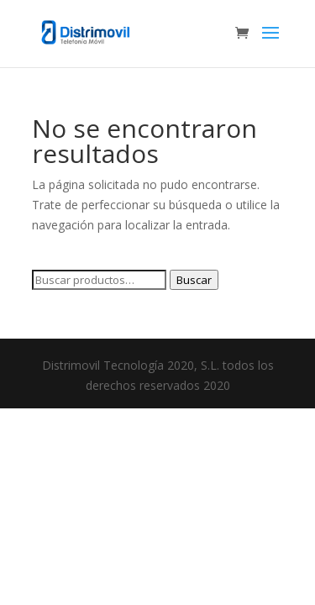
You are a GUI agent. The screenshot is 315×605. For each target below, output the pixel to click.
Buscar (194, 279)
